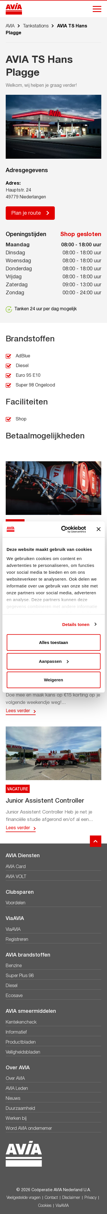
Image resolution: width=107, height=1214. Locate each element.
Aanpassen (53, 661)
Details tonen (75, 624)
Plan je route (26, 213)
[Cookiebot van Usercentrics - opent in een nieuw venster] (64, 529)
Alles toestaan (53, 642)
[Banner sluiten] (98, 529)
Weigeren (53, 679)
